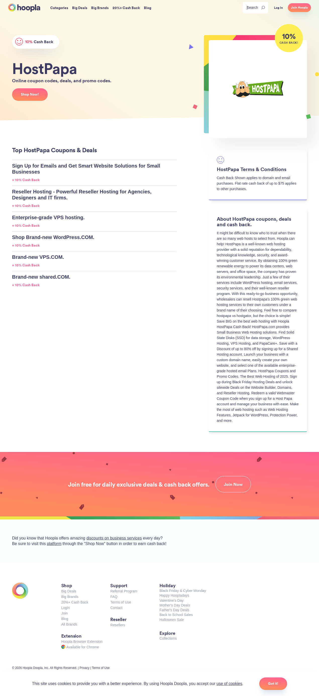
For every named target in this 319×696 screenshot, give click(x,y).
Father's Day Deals (174, 610)
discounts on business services (114, 538)
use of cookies (229, 683)
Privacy (84, 668)
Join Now (233, 484)
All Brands (69, 624)
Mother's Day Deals (174, 605)
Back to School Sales (176, 615)
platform (54, 544)
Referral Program (123, 591)
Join (64, 613)
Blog (64, 619)
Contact (116, 608)
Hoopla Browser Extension (82, 642)
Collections (168, 638)
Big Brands (69, 597)
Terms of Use (120, 602)
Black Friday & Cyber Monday (182, 591)
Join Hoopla (299, 7)
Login (65, 608)
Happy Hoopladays (174, 595)
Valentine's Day (171, 600)
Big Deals (68, 591)
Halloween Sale (171, 620)
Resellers (117, 625)
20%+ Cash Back (74, 602)
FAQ (113, 597)
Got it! (273, 683)
